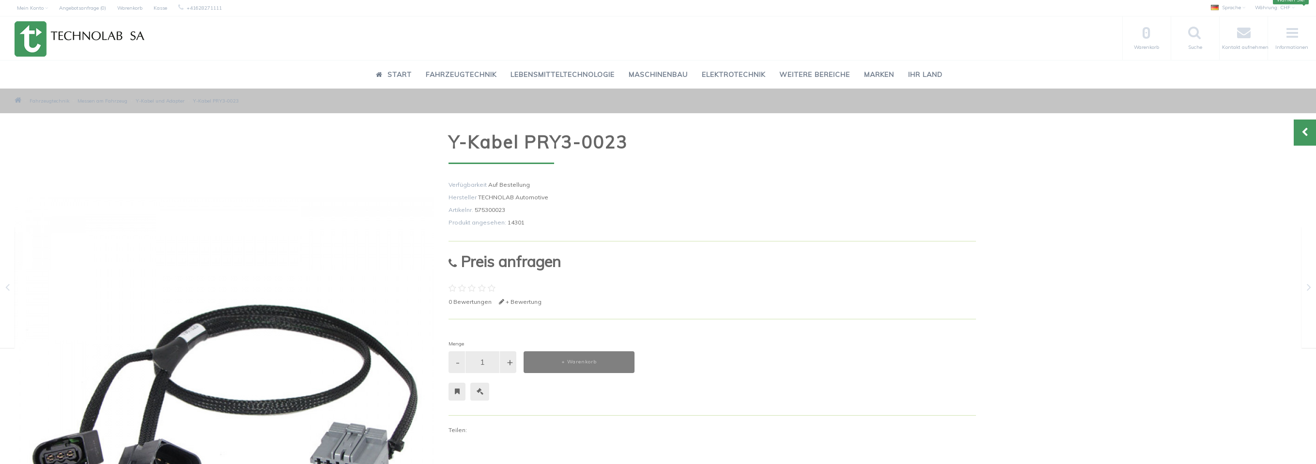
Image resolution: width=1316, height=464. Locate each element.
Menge (456, 344)
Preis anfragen (505, 261)
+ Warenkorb (579, 362)
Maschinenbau (658, 74)
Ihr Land (925, 74)
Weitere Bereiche (814, 74)
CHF (1275, 7)
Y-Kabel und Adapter (160, 101)
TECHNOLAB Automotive (513, 197)
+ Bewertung (520, 301)
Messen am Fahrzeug (102, 101)
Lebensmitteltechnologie (563, 74)
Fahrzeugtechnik (461, 74)
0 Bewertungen (470, 301)
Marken (879, 74)
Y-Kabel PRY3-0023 (216, 101)
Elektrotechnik (733, 74)
